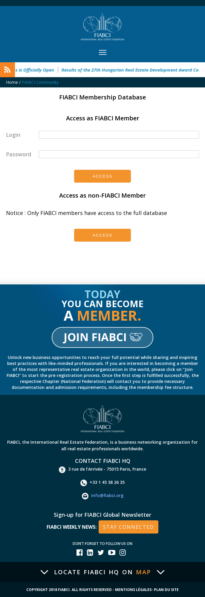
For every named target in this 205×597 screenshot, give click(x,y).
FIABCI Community (40, 82)
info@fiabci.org (102, 496)
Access (103, 176)
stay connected (128, 527)
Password (18, 154)
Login (13, 134)
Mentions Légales (133, 589)
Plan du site (166, 589)
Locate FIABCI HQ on (102, 572)
